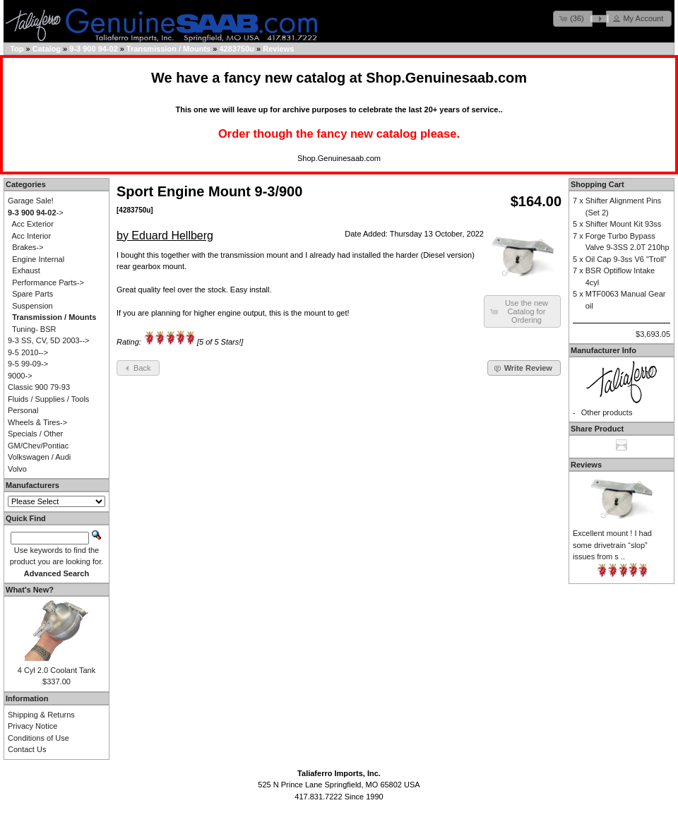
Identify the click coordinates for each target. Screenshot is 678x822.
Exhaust (26, 270)
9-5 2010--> (28, 352)
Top (16, 48)
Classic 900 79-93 (39, 387)
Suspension (32, 306)
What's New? (30, 589)
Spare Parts (32, 294)
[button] (573, 19)
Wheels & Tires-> (37, 422)
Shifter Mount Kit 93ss (623, 224)
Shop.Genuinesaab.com (446, 77)
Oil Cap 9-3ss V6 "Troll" (626, 259)
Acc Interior (32, 236)
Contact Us (27, 749)
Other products (607, 412)
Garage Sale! (31, 200)
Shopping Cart (597, 184)
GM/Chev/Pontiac (38, 445)
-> (36, 212)
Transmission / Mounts (168, 48)
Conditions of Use (38, 738)
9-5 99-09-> (28, 363)
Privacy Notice (32, 726)
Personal (23, 410)
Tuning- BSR (34, 329)
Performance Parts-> (48, 282)
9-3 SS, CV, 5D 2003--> (48, 340)
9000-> (20, 375)
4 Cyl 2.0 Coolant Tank (56, 670)
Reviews (278, 48)
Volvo (17, 469)
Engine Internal (38, 259)
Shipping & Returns (41, 714)
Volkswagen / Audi (39, 457)
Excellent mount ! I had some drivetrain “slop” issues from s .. (612, 545)
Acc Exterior (33, 224)
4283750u (236, 48)
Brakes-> (27, 247)
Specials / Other (35, 433)
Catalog (46, 48)
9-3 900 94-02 (93, 48)
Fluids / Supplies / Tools (48, 399)
